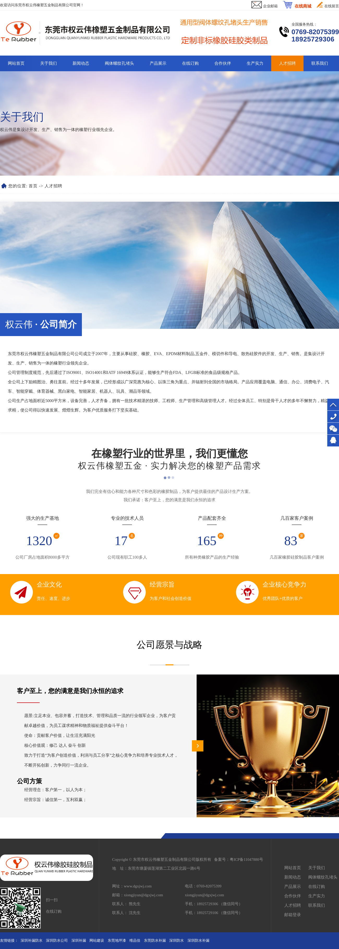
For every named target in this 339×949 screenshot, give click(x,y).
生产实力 (255, 63)
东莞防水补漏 (155, 940)
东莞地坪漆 (117, 940)
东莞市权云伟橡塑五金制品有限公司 (44, 5)
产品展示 (158, 63)
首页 (33, 186)
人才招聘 (287, 63)
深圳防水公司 (57, 940)
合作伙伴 (222, 63)
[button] (197, 746)
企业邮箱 (270, 6)
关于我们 (48, 63)
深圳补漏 (78, 940)
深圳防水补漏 (198, 940)
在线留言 (331, 6)
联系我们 (319, 63)
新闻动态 (80, 63)
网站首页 (16, 63)
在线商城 (303, 6)
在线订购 (190, 63)
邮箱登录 (292, 914)
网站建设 (96, 940)
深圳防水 (176, 940)
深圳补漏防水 (32, 940)
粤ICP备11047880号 (246, 859)
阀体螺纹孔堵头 (119, 63)
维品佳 (134, 940)
